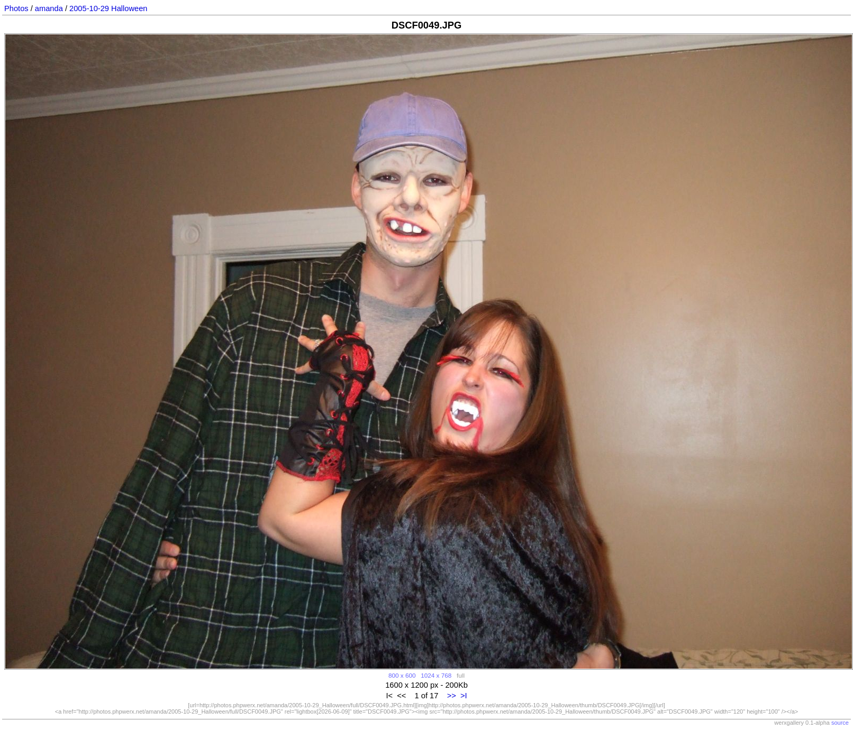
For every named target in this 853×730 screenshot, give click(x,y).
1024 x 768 (436, 675)
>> (451, 695)
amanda (49, 8)
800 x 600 (401, 675)
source (840, 722)
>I (463, 695)
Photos (16, 8)
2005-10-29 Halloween (108, 8)
